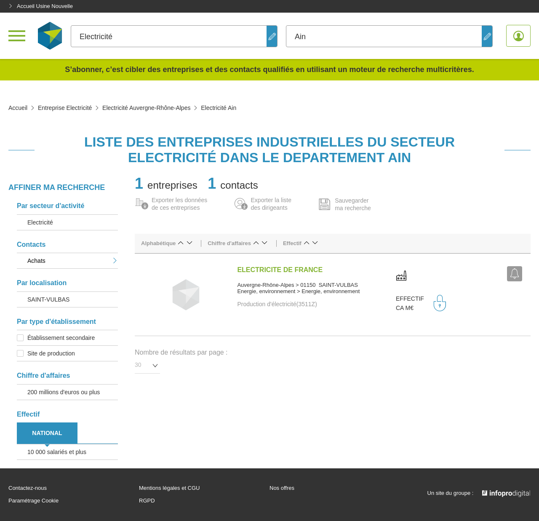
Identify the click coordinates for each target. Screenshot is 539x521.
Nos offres (282, 488)
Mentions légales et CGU (169, 488)
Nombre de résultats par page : (181, 352)
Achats (72, 260)
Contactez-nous (27, 488)
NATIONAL (47, 433)
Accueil (17, 107)
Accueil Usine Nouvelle (40, 6)
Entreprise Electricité (65, 107)
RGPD (147, 501)
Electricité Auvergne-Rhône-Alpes (146, 107)
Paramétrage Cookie (33, 501)
